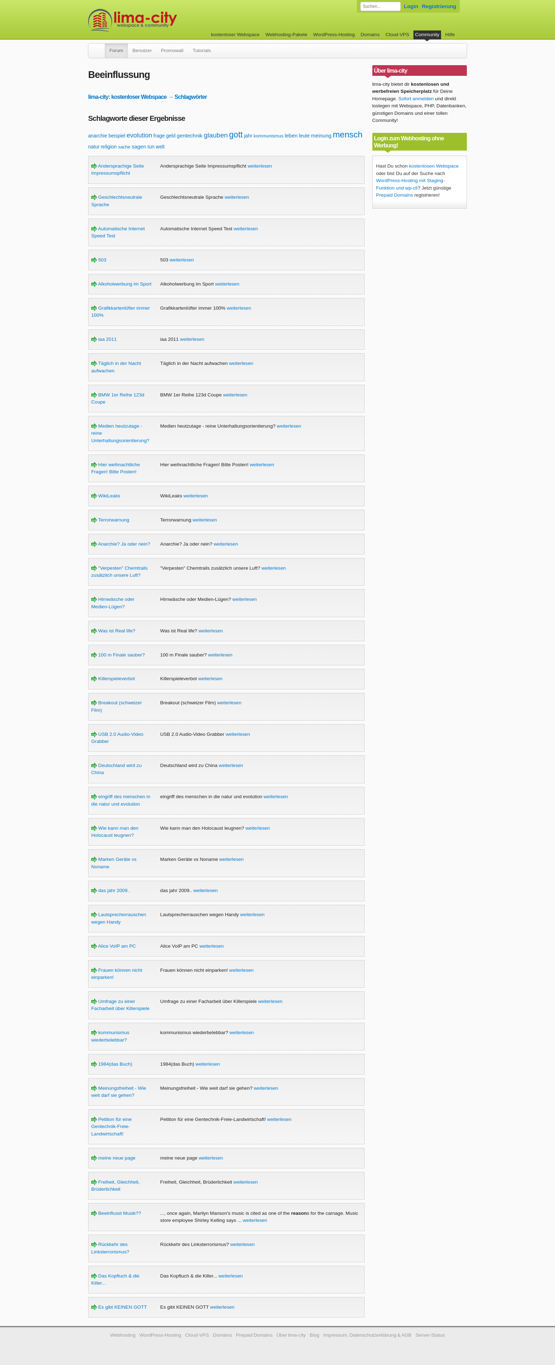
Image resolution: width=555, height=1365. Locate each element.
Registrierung (439, 6)
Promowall (172, 50)
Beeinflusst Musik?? (116, 1213)
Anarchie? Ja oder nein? (120, 544)
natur (93, 147)
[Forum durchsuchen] (380, 6)
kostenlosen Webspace (433, 166)
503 (98, 260)
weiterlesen (260, 166)
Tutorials (202, 50)
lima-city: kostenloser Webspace (127, 97)
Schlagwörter (190, 97)
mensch (347, 134)
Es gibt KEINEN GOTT (119, 1307)
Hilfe (450, 34)
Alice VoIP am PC (113, 946)
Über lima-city (290, 1335)
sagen (139, 146)
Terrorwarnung (110, 520)
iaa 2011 (104, 339)
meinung (321, 135)
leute (304, 136)
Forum (116, 50)
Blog (314, 1335)
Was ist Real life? (113, 630)
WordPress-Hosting (334, 34)
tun (151, 147)
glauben (216, 135)
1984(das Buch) (111, 1064)
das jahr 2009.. (110, 890)
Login (411, 6)
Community (427, 34)
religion (109, 147)
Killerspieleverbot (113, 678)
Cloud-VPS (397, 34)
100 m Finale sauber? (118, 655)
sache (124, 147)
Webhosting (123, 1335)
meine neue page (113, 1158)
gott (235, 134)
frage (159, 136)
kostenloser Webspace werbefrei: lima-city (159, 20)
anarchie (97, 136)
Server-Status (430, 1335)
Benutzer (141, 50)
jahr (248, 136)
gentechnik (190, 135)
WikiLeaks (105, 495)
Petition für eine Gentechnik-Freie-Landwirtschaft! (111, 1126)
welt (160, 147)
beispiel (116, 136)
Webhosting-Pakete (286, 34)
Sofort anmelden (416, 98)
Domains (370, 34)
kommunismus (269, 136)
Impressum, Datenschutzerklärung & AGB (367, 1335)
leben (291, 135)
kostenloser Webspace (235, 34)
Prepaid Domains (394, 195)
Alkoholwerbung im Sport (121, 284)
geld (170, 136)
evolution (139, 135)
